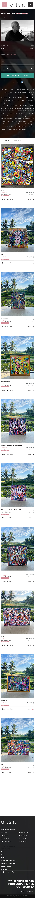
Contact (4, 869)
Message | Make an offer (17, 75)
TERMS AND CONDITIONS (8, 863)
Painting (4, 832)
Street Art (23, 838)
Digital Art (5, 838)
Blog (2, 852)
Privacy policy (6, 866)
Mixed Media (6, 841)
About (3, 857)
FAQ (2, 854)
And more (23, 841)
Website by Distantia (17, 896)
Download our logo (8, 860)
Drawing (4, 835)
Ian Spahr (4, 192)
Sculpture (23, 835)
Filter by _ (8, 140)
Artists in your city (8, 846)
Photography (24, 832)
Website (4, 62)
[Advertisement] (17, 797)
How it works (5, 849)
